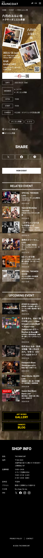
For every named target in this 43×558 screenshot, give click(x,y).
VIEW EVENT (21, 171)
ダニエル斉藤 (16, 122)
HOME (4, 10)
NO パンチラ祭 (31, 260)
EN (36, 3)
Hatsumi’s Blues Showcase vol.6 (31, 365)
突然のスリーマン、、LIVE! (31, 244)
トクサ (29, 122)
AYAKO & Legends (31, 307)
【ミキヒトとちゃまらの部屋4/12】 (31, 227)
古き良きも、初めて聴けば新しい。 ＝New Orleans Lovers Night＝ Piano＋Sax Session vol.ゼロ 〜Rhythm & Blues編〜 (31, 328)
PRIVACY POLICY (16, 539)
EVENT (11, 10)
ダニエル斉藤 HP (11, 129)
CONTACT (29, 539)
